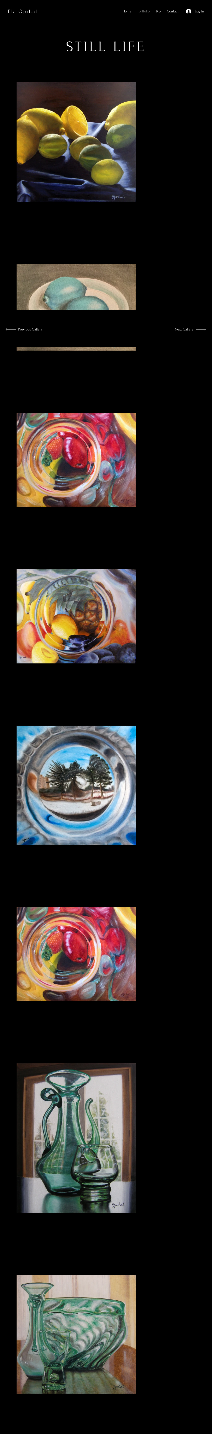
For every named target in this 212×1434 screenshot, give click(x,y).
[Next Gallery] (180, 329)
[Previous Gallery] (30, 329)
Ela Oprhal (23, 11)
